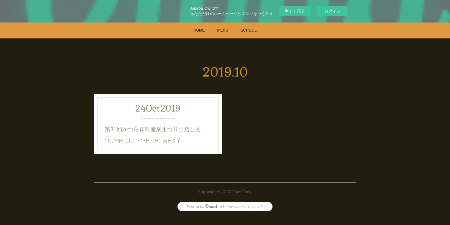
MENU (222, 30)
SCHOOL (249, 30)
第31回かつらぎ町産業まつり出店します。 (158, 129)
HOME (199, 30)
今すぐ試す (295, 10)
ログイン (332, 11)
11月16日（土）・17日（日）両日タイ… (145, 140)
